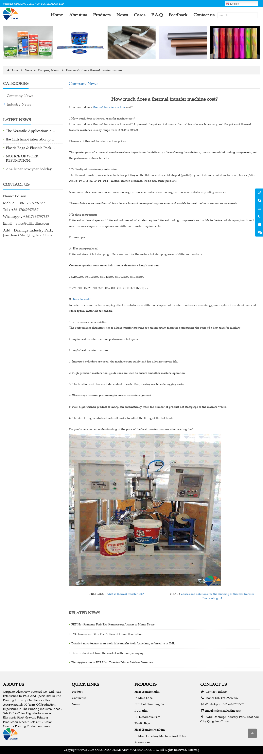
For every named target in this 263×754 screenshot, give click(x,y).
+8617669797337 (36, 216)
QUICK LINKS (85, 684)
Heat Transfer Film (147, 691)
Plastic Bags (142, 723)
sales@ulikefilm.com (32, 223)
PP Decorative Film (147, 717)
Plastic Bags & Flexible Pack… (30, 148)
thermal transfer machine (109, 107)
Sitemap (194, 750)
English (232, 3)
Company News (48, 70)
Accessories (142, 742)
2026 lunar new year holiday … (31, 169)
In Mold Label (144, 698)
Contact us (79, 698)
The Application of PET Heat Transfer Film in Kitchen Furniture (112, 662)
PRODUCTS (146, 684)
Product (77, 691)
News (28, 70)
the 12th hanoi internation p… (30, 139)
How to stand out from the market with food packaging (107, 653)
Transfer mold (82, 299)
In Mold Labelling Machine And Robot (161, 736)
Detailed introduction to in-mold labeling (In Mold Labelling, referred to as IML (123, 643)
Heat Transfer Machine (150, 729)
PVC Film (141, 710)
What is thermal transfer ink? (125, 594)
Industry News (19, 104)
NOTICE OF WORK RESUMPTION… (22, 158)
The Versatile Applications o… (30, 131)
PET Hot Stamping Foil (150, 704)
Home (14, 70)
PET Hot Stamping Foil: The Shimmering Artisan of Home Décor (113, 624)
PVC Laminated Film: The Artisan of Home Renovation (106, 634)
